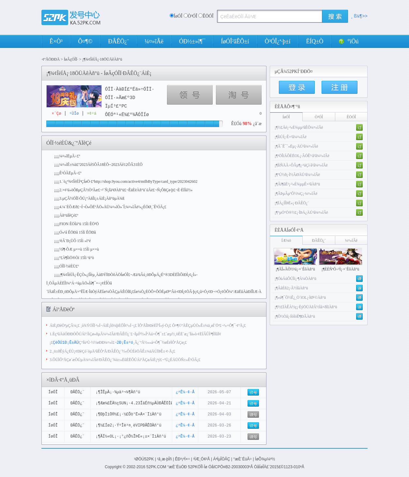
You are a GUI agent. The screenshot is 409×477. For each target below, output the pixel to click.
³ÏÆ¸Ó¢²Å (201, 458)
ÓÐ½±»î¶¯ (192, 41)
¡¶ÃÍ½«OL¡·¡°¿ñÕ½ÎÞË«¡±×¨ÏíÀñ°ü (131, 436)
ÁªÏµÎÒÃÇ (221, 458)
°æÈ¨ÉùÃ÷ (242, 458)
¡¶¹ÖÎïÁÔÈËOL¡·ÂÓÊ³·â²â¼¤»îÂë (302, 155)
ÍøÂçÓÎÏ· (71, 59)
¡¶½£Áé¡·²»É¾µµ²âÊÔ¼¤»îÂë (299, 127)
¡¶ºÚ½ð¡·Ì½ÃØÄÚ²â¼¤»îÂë (297, 174)
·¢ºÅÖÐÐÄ (50, 59)
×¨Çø (56, 113)
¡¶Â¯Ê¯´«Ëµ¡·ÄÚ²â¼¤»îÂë (296, 146)
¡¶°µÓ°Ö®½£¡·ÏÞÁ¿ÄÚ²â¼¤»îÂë (301, 212)
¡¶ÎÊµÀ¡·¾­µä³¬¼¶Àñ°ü (118, 392)
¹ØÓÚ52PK (144, 458)
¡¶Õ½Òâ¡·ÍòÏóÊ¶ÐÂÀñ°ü (295, 316)
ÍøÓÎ (176, 16)
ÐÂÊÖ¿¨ (118, 41)
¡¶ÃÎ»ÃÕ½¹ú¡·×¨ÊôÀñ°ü (295, 269)
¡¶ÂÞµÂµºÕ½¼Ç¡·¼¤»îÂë (296, 193)
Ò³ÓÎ (199, 16)
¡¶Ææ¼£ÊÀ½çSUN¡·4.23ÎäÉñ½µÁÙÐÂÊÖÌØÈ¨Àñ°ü (141, 403)
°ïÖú (348, 41)
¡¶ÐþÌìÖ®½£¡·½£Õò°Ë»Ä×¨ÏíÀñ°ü (128, 414)
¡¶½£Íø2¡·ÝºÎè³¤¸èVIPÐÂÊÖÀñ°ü (128, 425)
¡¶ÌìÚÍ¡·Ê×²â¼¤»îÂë (291, 137)
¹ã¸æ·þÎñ (164, 458)
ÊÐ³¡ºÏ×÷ (182, 458)
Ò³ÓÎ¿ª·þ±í (278, 41)
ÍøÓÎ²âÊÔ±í (235, 41)
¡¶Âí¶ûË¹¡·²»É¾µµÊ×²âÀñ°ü (297, 184)
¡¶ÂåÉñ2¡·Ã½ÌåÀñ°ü (291, 288)
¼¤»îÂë (153, 41)
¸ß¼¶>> (359, 16)
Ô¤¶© (85, 41)
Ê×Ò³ (56, 41)
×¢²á (92, 113)
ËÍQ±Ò (314, 41)
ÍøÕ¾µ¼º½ (265, 458)
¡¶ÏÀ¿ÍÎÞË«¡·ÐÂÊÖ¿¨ (292, 203)
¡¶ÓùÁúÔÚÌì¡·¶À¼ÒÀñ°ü (295, 278)
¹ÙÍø (74, 113)
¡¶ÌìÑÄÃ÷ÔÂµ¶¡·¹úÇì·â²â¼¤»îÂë (301, 165)
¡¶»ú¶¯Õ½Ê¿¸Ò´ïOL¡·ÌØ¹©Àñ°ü (300, 297)
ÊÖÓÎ (205, 16)
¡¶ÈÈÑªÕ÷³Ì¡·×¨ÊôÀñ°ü (340, 269)
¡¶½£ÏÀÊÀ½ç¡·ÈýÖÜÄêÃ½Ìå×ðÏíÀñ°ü (306, 307)
